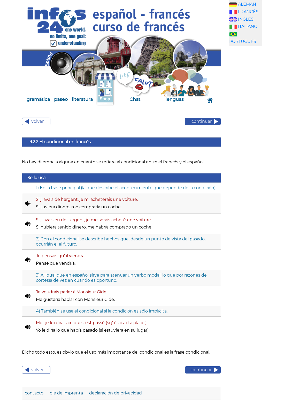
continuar (201, 121)
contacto (34, 393)
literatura (82, 99)
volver (37, 121)
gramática (38, 99)
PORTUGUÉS (242, 41)
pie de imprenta (67, 393)
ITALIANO (247, 26)
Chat (134, 99)
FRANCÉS (248, 11)
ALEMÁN (247, 4)
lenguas (174, 99)
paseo (61, 99)
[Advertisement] (253, 131)
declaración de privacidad (115, 393)
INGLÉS (246, 19)
